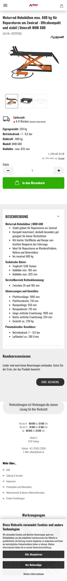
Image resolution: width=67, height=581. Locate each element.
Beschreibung (16, 216)
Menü (5, 5)
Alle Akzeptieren (33, 554)
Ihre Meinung (50, 382)
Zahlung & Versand (14, 475)
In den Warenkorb (29, 182)
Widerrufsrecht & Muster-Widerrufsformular (25, 492)
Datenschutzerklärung (42, 547)
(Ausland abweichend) (37, 121)
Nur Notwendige (33, 565)
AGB (8, 470)
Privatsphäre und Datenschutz (19, 487)
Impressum (11, 481)
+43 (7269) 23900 (37, 448)
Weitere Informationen (33, 574)
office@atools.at (37, 452)
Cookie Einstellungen (15, 498)
